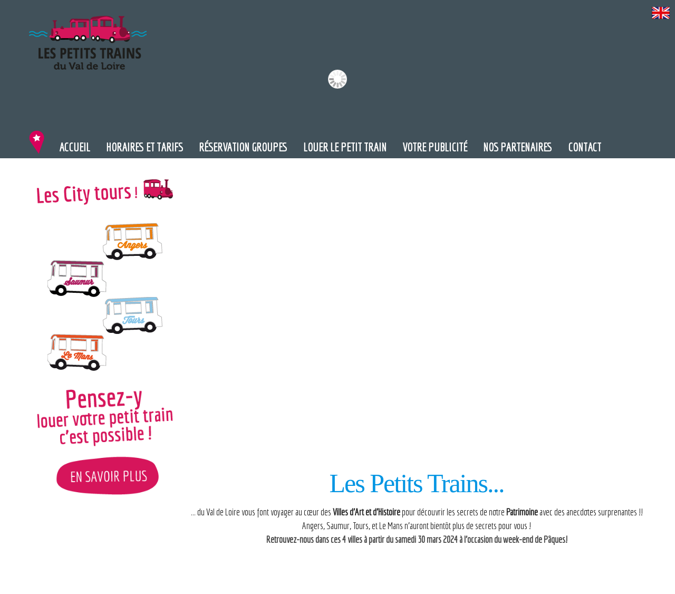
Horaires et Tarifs (144, 147)
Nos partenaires (517, 147)
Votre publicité (434, 147)
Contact (584, 147)
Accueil (74, 147)
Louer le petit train (345, 147)
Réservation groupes (243, 147)
